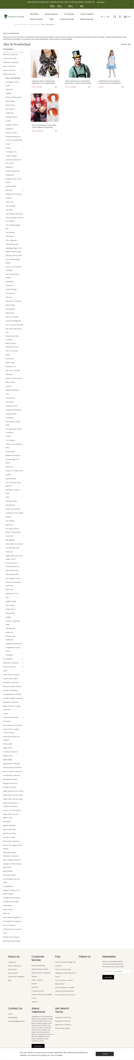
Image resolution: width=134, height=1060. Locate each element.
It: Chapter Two (11, 152)
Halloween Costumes (11, 663)
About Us (14, 957)
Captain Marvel (11, 117)
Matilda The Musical (13, 455)
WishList (34, 1002)
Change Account (38, 991)
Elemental (9, 552)
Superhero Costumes (11, 62)
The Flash (9, 210)
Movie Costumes (34, 25)
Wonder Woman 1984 (14, 255)
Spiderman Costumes (14, 194)
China (10, 1014)
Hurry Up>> (101, 2)
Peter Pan (9, 589)
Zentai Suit (7, 721)
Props (5, 671)
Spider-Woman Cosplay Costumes (12, 708)
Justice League (11, 156)
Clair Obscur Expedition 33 (12, 917)
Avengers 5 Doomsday (11, 898)
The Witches (10, 232)
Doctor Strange (11, 289)
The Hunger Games (13, 578)
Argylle (8, 617)
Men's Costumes (9, 66)
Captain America (12, 125)
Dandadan (7, 821)
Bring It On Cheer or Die (14, 471)
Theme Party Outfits (10, 678)
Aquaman (9, 89)
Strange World (11, 414)
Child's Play (10, 113)
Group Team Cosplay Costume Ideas (11, 731)
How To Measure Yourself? (65, 987)
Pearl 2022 (9, 536)
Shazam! (9, 198)
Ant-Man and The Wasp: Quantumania (13, 530)
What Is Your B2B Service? (64, 991)
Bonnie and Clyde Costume (12, 338)
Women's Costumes (10, 54)
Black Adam (10, 313)
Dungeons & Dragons (13, 410)
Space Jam (10, 202)
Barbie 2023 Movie (12, 390)
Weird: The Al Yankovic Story (14, 446)
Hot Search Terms (62, 1010)
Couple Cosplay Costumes (13, 698)
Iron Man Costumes (10, 752)
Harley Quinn (7, 744)
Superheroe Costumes (11, 763)
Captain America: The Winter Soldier (11, 892)
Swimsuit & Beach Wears (12, 686)
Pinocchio (9, 467)
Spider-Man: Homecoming (13, 799)
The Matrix (9, 236)
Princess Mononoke (13, 171)
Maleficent (9, 167)
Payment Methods (38, 965)
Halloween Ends (11, 406)
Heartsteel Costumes (11, 682)
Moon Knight (10, 305)
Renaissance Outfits (10, 779)
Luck (7, 394)
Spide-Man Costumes (63, 1024)
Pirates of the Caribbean (10, 638)
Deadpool (9, 129)
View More (38, 1046)
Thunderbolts (8, 886)
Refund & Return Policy (40, 969)
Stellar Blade (7, 759)
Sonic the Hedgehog (13, 321)
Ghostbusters (10, 628)
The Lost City (10, 293)
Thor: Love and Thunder (14, 325)
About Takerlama (14, 966)
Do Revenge (10, 451)
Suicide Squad (11, 186)
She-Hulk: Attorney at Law (14, 330)
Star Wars (9, 190)
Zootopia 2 (9, 655)
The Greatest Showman (14, 214)
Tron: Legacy (10, 440)
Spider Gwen (7, 748)
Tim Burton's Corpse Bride (13, 423)
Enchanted (10, 358)
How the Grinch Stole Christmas (13, 584)
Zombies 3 (9, 374)
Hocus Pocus (10, 398)
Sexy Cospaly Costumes (12, 860)
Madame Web (11, 601)
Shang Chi (9, 285)
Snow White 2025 (9, 875)
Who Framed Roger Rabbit (13, 261)
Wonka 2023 (10, 613)
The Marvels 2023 (12, 574)
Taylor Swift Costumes (11, 674)
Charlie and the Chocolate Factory (12, 565)
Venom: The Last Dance (12, 810)
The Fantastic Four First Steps (11, 881)
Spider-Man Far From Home (13, 791)
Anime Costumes (9, 667)
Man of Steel (10, 382)
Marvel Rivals (7, 871)
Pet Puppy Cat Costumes (12, 921)
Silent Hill (6, 913)
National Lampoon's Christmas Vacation (10, 805)
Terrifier (8, 474)
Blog (9, 980)
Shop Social (12, 969)
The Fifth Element (12, 244)
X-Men (8, 436)
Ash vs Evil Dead (11, 351)
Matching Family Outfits (11, 941)
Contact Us (12, 962)
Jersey (5, 713)
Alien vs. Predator (12, 317)
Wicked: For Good (9, 787)
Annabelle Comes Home (12, 84)
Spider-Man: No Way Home (13, 795)
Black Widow (10, 101)
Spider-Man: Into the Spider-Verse (10, 816)
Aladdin (8, 93)
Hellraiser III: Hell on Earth (13, 492)
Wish (7, 497)
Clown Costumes (9, 925)
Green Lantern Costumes (12, 771)
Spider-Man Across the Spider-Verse (14, 557)
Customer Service (38, 958)
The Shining (10, 521)
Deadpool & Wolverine (14, 643)
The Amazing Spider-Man (13, 227)
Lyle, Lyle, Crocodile (13, 370)
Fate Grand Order (9, 829)
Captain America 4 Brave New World (12, 866)
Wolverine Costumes (10, 702)
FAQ (57, 957)
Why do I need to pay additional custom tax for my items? (65, 973)
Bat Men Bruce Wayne (11, 937)
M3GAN (8, 517)
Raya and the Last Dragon (12, 276)
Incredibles (10, 281)
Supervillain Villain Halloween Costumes (11, 854)
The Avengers (11, 206)
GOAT (5, 933)
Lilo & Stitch (10, 402)
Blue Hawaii (10, 109)
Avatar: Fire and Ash (13, 509)
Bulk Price (35, 987)
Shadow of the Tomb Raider (13, 181)
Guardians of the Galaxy (14, 513)
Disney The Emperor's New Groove (12, 847)
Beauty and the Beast (14, 97)
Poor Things (10, 605)
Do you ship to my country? (65, 995)
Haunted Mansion (12, 570)
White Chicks (7, 909)
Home (16, 25)
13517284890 (12, 1017)
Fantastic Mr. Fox (12, 593)
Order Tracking (37, 980)
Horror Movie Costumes (14, 544)
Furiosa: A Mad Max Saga (13, 623)
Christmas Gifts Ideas (11, 717)
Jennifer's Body (11, 501)
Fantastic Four (11, 366)
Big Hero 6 (9, 525)
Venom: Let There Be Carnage (13, 268)
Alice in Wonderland (13, 78)
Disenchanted (11, 478)
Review (34, 984)
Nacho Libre (10, 362)
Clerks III (9, 386)
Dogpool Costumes (10, 783)
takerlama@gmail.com (16, 1021)
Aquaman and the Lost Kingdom (11, 738)
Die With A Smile (9, 837)
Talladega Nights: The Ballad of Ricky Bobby (14, 250)
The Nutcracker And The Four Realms (14, 219)
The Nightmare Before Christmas (14, 431)
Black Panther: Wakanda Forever (12, 345)
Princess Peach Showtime (12, 767)
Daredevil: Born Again (11, 901)
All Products (24, 25)
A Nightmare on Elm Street (13, 649)
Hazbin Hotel (7, 756)
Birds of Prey (10, 105)
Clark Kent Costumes (13, 301)
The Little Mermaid (12, 548)
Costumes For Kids (10, 58)
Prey (7, 597)
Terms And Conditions (16, 976)
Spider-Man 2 (11, 609)
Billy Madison (10, 540)
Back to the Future (9, 833)
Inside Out (9, 632)
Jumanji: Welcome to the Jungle (13, 161)
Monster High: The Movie (12, 461)
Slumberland (10, 505)
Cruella (8, 121)
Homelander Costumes (11, 775)
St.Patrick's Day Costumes (12, 929)
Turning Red (10, 309)
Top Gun (9, 297)
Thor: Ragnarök (11, 240)
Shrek (8, 355)
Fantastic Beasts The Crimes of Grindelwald (14, 138)
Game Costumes (9, 70)
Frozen (8, 144)
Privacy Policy (13, 973)
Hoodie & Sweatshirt (10, 690)
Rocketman (10, 175)
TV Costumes (8, 659)
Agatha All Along (9, 825)
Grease (8, 148)
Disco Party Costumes (11, 841)
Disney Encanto (11, 133)
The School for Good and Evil (13, 484)
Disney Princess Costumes (12, 725)
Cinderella (9, 418)
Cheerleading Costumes (12, 694)
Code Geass (7, 905)
